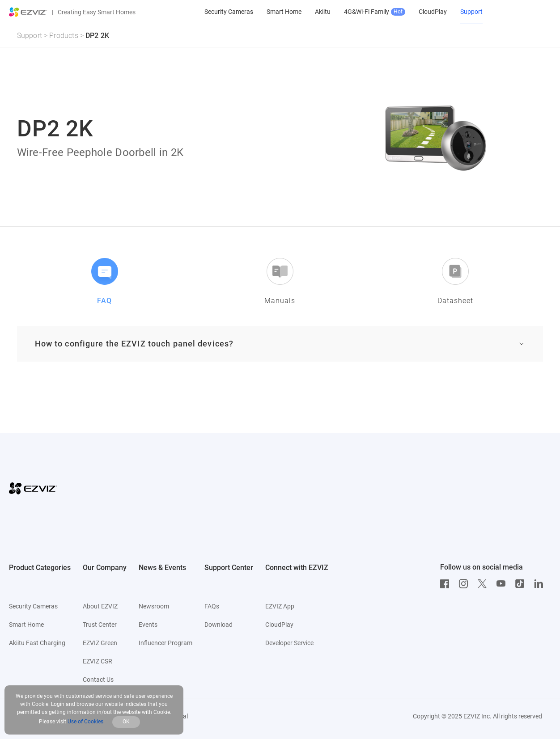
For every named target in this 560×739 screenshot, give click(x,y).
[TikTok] (522, 584)
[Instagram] (465, 584)
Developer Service (289, 642)
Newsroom (154, 606)
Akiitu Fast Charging (37, 642)
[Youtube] (503, 584)
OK (126, 721)
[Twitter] (484, 584)
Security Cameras (33, 606)
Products (63, 35)
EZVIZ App (279, 606)
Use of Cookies (85, 721)
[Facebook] (447, 584)
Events (148, 624)
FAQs (211, 606)
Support (29, 35)
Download (218, 624)
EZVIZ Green (100, 642)
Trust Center (100, 624)
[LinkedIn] (540, 584)
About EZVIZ (100, 606)
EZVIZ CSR (97, 661)
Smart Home (26, 624)
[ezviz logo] (28, 12)
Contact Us (98, 679)
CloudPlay (279, 624)
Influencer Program (165, 642)
